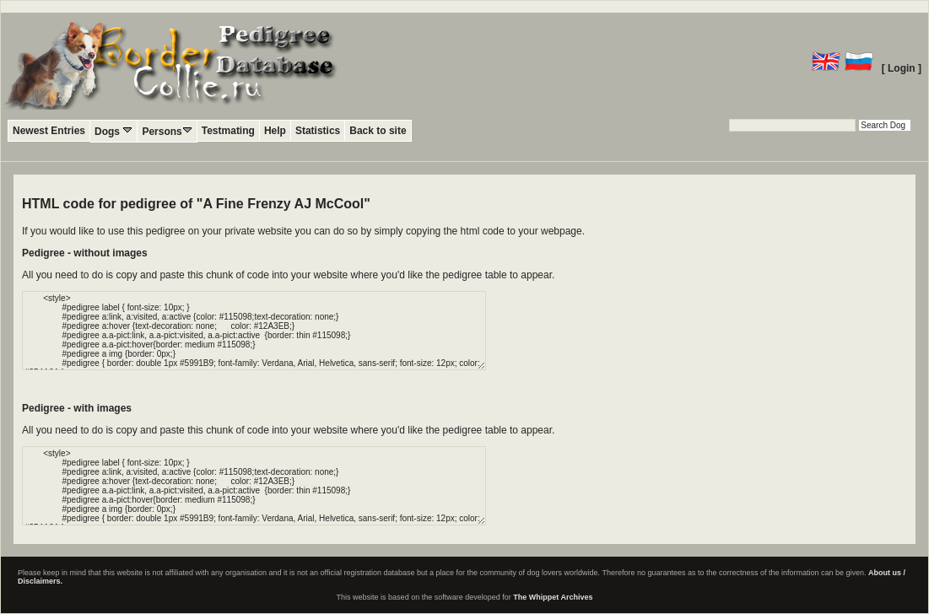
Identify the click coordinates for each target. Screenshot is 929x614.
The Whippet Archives (552, 597)
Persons (167, 131)
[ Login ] (901, 68)
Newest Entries (49, 131)
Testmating (228, 131)
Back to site (377, 131)
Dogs (113, 131)
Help (275, 131)
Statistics (317, 131)
